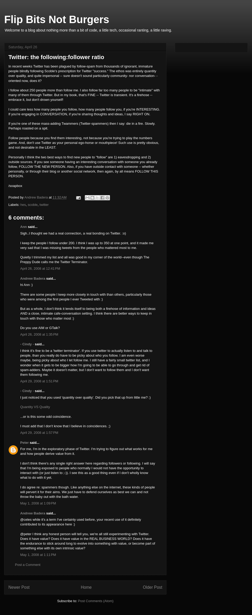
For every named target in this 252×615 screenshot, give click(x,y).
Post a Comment (27, 565)
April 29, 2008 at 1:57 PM (39, 433)
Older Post (152, 587)
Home (86, 587)
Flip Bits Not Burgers (56, 19)
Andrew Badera (32, 278)
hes (23, 205)
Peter (24, 443)
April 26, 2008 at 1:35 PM (39, 334)
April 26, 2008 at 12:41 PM (40, 268)
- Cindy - (27, 344)
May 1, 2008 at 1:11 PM (38, 555)
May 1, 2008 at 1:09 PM (38, 503)
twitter (44, 205)
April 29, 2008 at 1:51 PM (39, 381)
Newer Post (19, 587)
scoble (33, 205)
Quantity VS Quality (35, 407)
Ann (23, 227)
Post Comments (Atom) (95, 601)
